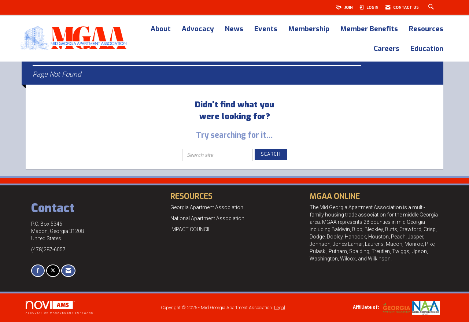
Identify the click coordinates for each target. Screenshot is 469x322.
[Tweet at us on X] (53, 270)
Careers (386, 49)
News (234, 29)
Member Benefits (369, 29)
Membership (308, 29)
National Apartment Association (207, 218)
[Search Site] (432, 7)
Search (271, 154)
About (161, 29)
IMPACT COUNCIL (190, 229)
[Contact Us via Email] (68, 270)
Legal (279, 307)
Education (426, 49)
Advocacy (198, 29)
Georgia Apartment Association (206, 207)
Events (265, 29)
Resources (426, 29)
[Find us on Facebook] (38, 270)
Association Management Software (59, 307)
